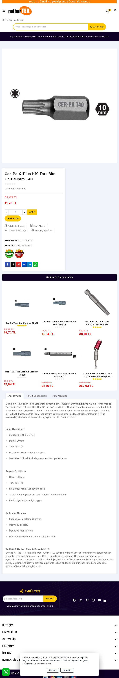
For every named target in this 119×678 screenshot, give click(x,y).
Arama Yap (98, 27)
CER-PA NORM (24, 245)
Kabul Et (67, 670)
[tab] (15, 396)
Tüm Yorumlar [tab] (59, 396)
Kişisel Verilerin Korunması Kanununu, (41, 660)
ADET (32, 212)
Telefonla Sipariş (15, 226)
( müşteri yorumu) (15, 188)
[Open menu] (4, 10)
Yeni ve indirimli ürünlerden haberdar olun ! (30, 605)
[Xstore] (20, 10)
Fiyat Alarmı (37, 226)
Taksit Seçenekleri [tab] (36, 396)
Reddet (52, 670)
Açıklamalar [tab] (15, 396)
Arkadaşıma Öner (41, 230)
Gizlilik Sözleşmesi (70, 660)
